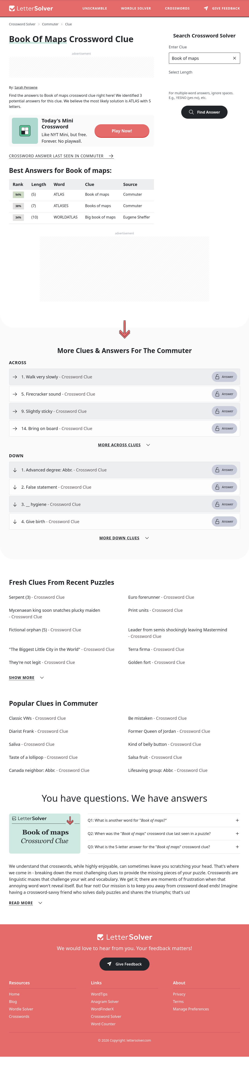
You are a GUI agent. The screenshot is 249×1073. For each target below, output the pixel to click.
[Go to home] (124, 953)
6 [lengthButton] (215, 83)
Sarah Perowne (26, 104)
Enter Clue (178, 47)
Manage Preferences (191, 1025)
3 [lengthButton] (184, 83)
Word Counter (103, 1040)
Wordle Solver (136, 8)
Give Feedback (124, 981)
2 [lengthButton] (174, 83)
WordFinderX (102, 1025)
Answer (224, 393)
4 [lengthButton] (194, 83)
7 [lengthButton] (225, 83)
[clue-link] (114, 393)
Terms (178, 1017)
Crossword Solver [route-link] (22, 24)
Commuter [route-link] (50, 24)
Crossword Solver (106, 1032)
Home (14, 1010)
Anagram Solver (105, 1017)
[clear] (234, 58)
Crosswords (177, 8)
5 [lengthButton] (204, 83)
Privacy (179, 1010)
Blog (13, 1017)
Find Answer (204, 112)
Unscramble (94, 8)
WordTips (99, 1010)
